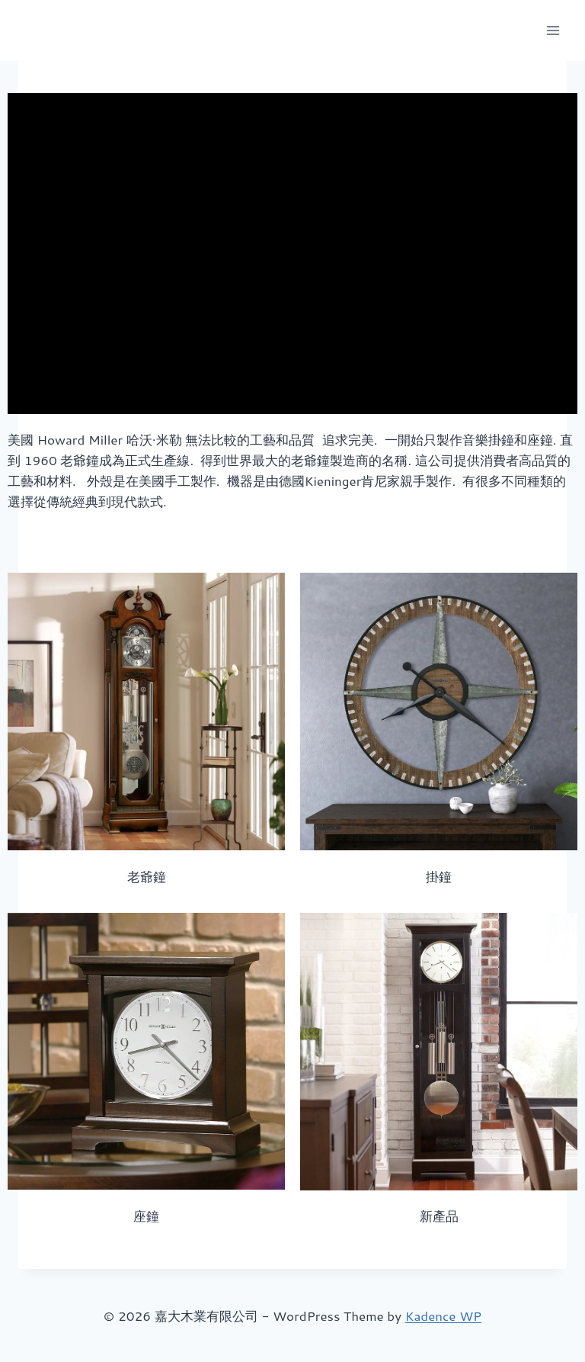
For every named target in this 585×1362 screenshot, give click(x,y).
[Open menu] (553, 30)
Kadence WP (443, 1315)
